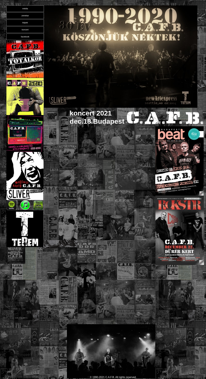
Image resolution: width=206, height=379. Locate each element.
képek (25, 22)
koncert (25, 29)
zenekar (25, 15)
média (25, 8)
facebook (25, 36)
